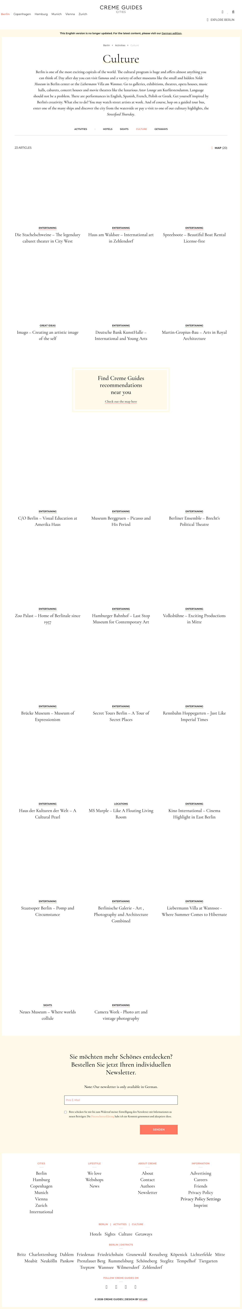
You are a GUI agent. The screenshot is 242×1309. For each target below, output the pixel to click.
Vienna (76, 20)
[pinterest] (125, 1288)
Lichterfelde (201, 1254)
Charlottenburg (43, 1254)
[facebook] (106, 1288)
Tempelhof (186, 1261)
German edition (172, 33)
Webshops (94, 1179)
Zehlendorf (152, 1267)
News (94, 1186)
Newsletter (147, 1192)
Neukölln (48, 1261)
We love (94, 1173)
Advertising (200, 1173)
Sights (124, 129)
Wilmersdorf (128, 1267)
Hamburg (47, 20)
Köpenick (179, 1254)
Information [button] (201, 1163)
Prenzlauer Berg (91, 1261)
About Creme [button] (147, 1163)
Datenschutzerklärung (102, 1116)
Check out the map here (121, 401)
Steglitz (167, 1261)
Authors (147, 1186)
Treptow (87, 1267)
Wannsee (106, 1267)
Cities (12, 12)
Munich (63, 20)
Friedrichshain (110, 1254)
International (41, 1212)
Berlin (12, 20)
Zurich (89, 20)
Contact (147, 1179)
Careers (201, 1179)
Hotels (107, 129)
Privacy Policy (200, 1192)
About (147, 1173)
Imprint (201, 1205)
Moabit (30, 1261)
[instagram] (116, 1288)
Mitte (220, 1254)
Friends (200, 1186)
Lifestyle (94, 1163)
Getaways (161, 129)
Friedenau (86, 1254)
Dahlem (67, 1254)
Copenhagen (28, 20)
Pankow (67, 1261)
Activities (80, 129)
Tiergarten (208, 1261)
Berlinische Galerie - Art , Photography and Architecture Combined (121, 914)
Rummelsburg (120, 1261)
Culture (141, 129)
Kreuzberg (158, 1254)
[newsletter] (135, 1288)
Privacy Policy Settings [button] (201, 1199)
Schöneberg (146, 1261)
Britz (21, 1254)
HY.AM (143, 1299)
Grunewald (136, 1254)
